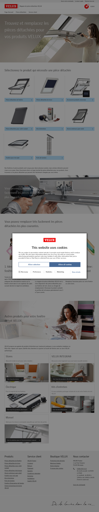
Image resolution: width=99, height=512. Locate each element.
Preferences (35, 272)
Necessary (23, 272)
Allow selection (34, 264)
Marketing (59, 272)
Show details (76, 272)
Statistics (47, 272)
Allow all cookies (65, 264)
